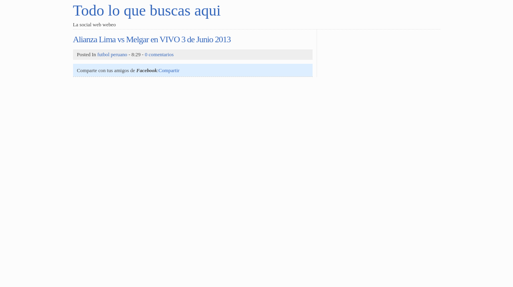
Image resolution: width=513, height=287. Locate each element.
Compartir (169, 70)
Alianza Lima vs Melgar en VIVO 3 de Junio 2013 (152, 39)
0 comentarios (159, 54)
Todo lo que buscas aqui (147, 10)
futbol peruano (112, 54)
